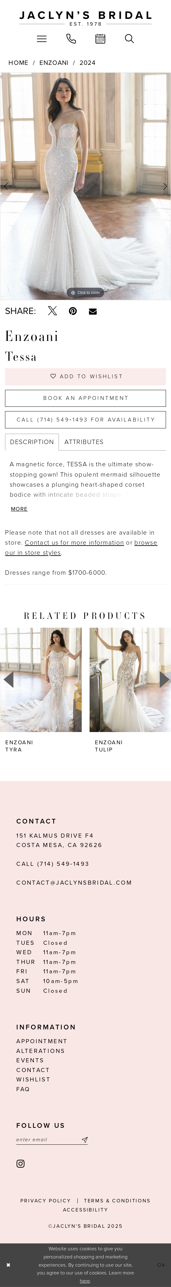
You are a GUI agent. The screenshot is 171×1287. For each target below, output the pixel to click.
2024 (88, 63)
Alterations (40, 1051)
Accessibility (85, 1210)
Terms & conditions (117, 1201)
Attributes (84, 442)
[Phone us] (71, 39)
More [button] (19, 509)
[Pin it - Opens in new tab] (73, 311)
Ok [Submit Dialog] (161, 1265)
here (85, 1281)
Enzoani (54, 63)
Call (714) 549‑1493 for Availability (86, 419)
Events (30, 1060)
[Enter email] (51, 1140)
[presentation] (41, 679)
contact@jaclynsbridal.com (74, 882)
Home (18, 63)
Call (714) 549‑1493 (53, 864)
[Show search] (129, 39)
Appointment (42, 1041)
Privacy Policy (45, 1201)
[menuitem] (42, 39)
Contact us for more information (74, 543)
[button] (42, 39)
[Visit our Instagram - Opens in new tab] (21, 1164)
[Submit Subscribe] (83, 1140)
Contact (33, 1070)
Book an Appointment (86, 398)
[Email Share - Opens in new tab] (93, 311)
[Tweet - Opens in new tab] (52, 311)
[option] (85, 186)
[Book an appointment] (100, 39)
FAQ (23, 1089)
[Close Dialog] (8, 1265)
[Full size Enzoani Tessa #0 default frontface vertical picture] (85, 186)
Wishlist (33, 1079)
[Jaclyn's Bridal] (85, 18)
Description (32, 442)
